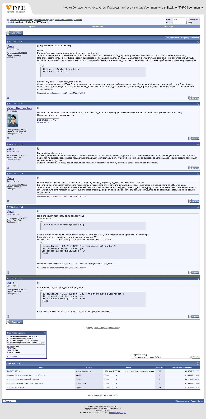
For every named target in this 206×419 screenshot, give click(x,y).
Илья (10, 46)
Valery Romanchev (19, 108)
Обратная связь (182, 401)
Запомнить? (193, 20)
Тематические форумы (43, 20)
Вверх (200, 401)
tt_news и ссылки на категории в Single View (25, 383)
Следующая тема (111, 328)
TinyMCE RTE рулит (15, 371)
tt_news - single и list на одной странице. (23, 379)
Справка (31, 27)
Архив (194, 401)
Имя (168, 19)
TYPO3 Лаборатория (117, 413)
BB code (10, 347)
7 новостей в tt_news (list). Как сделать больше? (26, 375)
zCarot (107, 410)
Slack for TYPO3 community (184, 7)
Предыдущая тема (95, 328)
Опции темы (171, 38)
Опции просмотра (189, 38)
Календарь (168, 27)
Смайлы (10, 348)
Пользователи (97, 27)
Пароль (169, 23)
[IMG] (9, 350)
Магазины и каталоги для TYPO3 (68, 20)
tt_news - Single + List (15, 387)
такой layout (92, 53)
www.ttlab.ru (43, 122)
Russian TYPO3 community (21, 20)
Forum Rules (12, 356)
